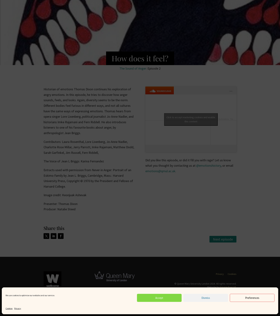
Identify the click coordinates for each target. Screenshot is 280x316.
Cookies (9, 308)
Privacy (17, 308)
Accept (159, 298)
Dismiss (205, 298)
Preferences (252, 298)
